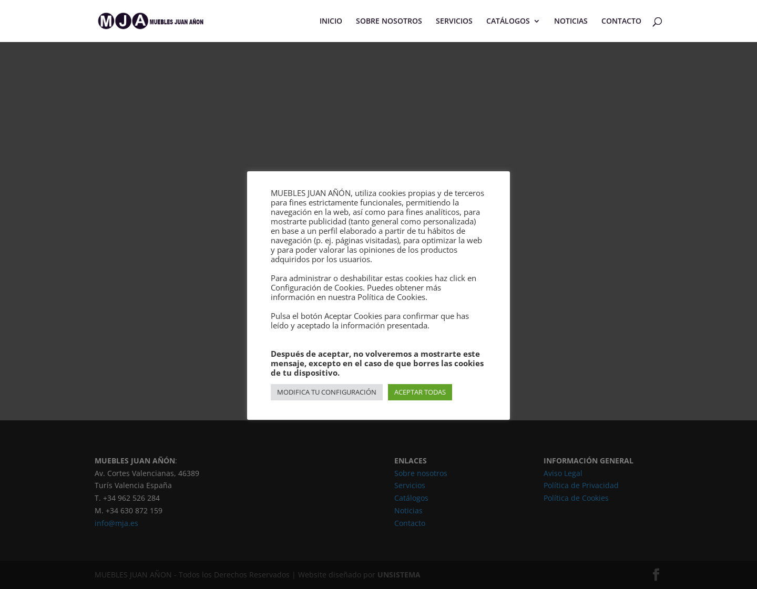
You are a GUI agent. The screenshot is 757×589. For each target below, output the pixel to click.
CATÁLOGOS (508, 21)
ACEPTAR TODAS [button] (420, 392)
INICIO (331, 21)
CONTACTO (621, 21)
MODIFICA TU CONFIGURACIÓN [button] (326, 392)
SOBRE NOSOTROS (389, 21)
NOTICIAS (571, 21)
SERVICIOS (454, 21)
